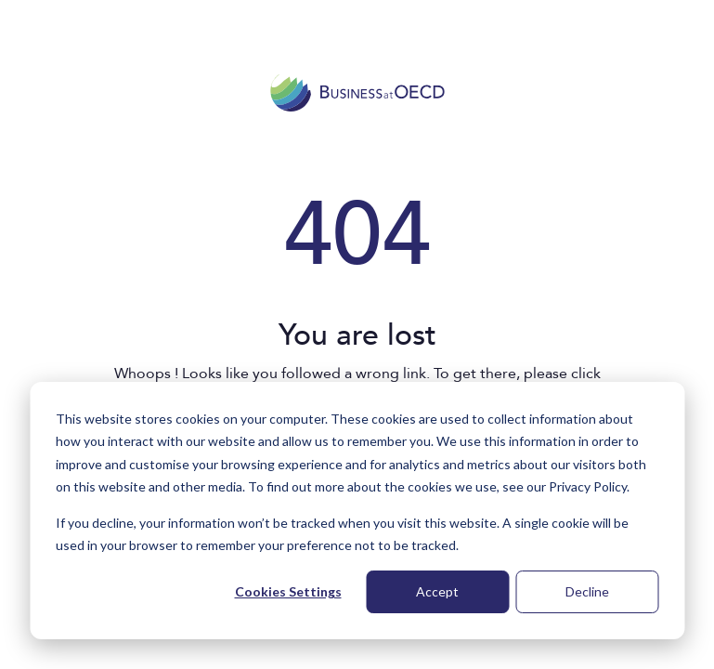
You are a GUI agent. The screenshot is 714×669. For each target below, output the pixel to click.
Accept (437, 591)
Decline (587, 591)
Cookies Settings (288, 591)
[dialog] (357, 510)
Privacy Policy (588, 486)
